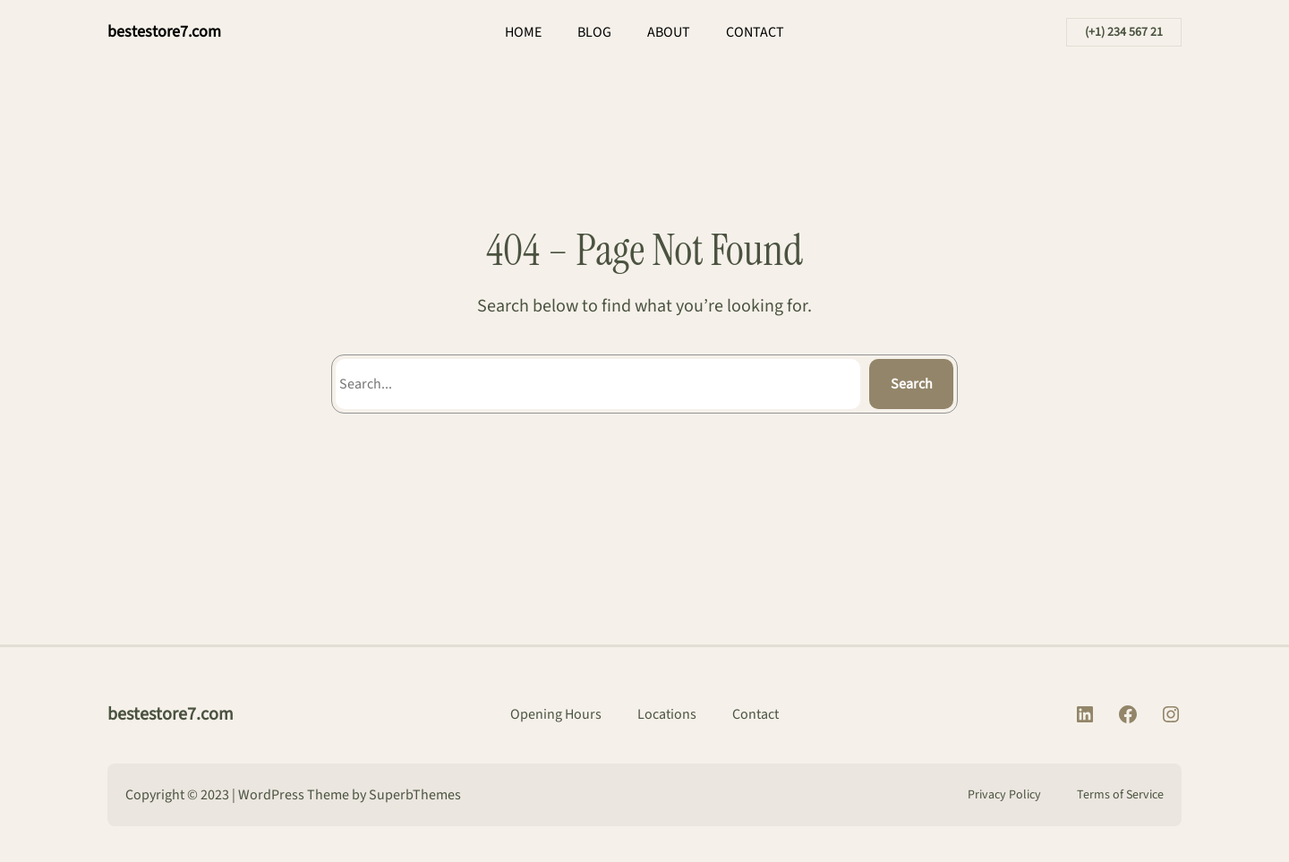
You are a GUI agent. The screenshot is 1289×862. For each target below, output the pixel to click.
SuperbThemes (415, 795)
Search (912, 384)
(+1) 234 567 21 (1124, 32)
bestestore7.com (164, 32)
